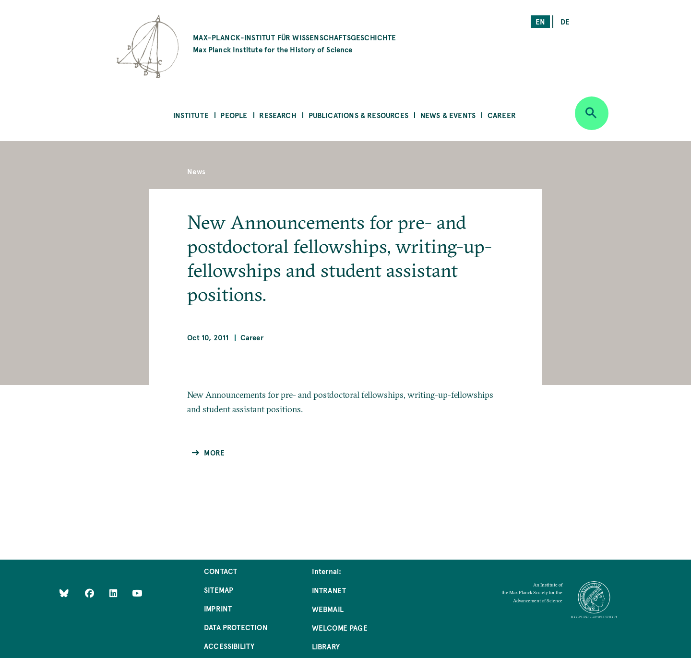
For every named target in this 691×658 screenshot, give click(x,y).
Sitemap (218, 590)
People (233, 115)
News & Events (448, 115)
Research (277, 115)
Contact (220, 571)
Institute (191, 115)
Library (326, 646)
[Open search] (591, 113)
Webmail (328, 609)
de (565, 21)
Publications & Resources (358, 115)
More (214, 452)
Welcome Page (340, 627)
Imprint (218, 608)
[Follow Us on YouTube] (137, 593)
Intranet (329, 590)
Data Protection (236, 627)
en (540, 21)
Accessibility (229, 646)
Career (502, 115)
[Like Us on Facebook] (90, 593)
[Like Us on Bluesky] (64, 593)
